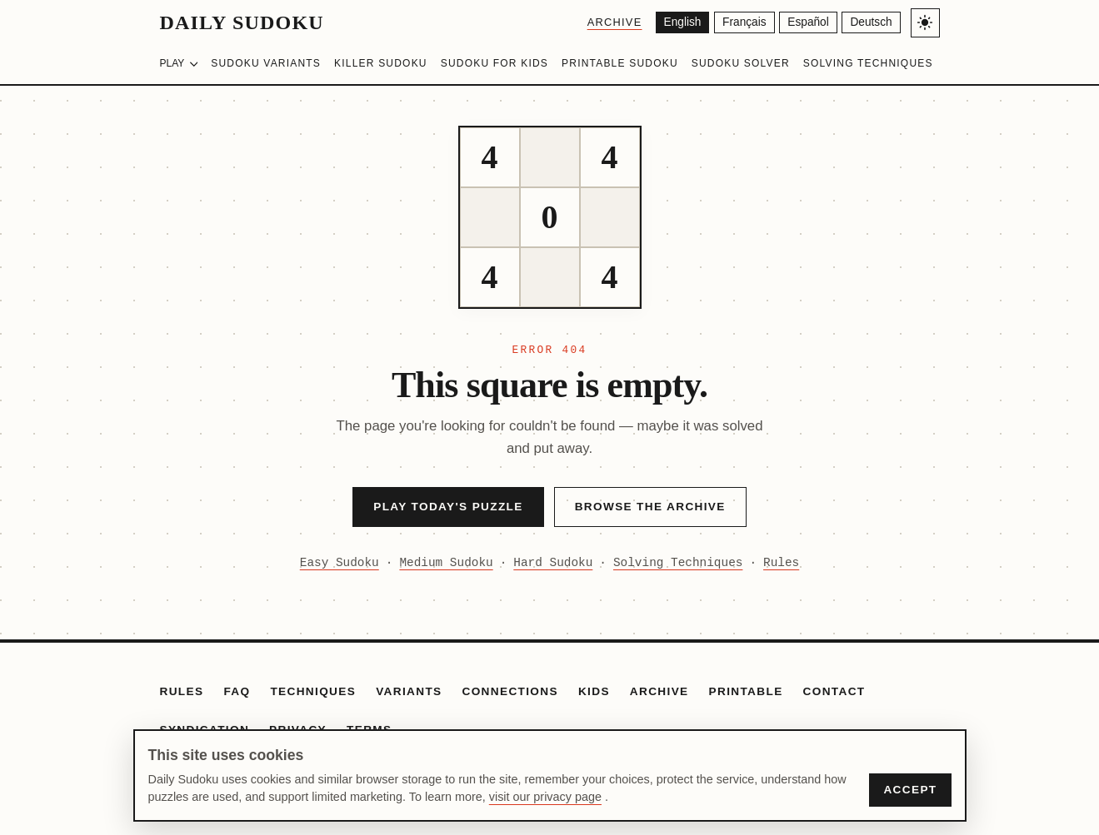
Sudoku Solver (741, 63)
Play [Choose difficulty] (179, 63)
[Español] (806, 23)
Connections (510, 691)
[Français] (739, 23)
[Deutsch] (870, 23)
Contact (834, 691)
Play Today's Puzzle (447, 506)
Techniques (313, 691)
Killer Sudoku (380, 63)
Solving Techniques (868, 63)
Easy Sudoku (339, 563)
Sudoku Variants (266, 63)
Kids (594, 691)
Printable (746, 691)
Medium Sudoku (445, 563)
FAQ (236, 691)
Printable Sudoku (620, 63)
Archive (607, 22)
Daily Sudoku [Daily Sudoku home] (242, 22)
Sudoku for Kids (494, 63)
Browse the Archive (650, 506)
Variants (409, 691)
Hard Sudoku (552, 563)
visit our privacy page (545, 796)
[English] (676, 23)
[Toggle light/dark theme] (925, 22)
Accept (910, 789)
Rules (781, 563)
